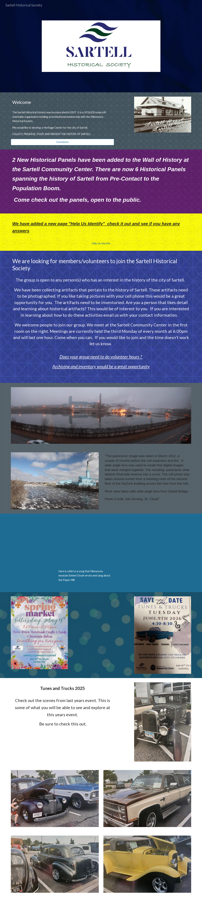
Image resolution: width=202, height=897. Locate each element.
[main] (62, 102)
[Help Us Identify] (101, 243)
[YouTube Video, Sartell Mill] (85, 542)
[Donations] (62, 142)
